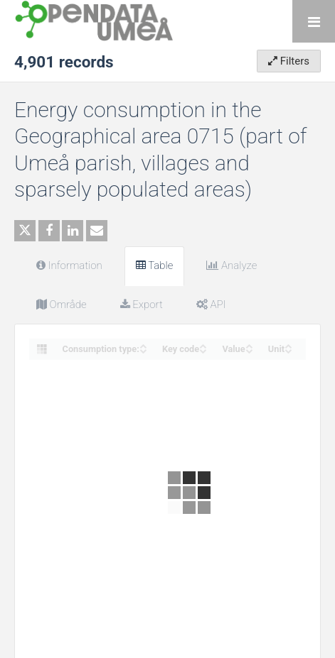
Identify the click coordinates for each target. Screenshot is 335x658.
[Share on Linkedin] (72, 230)
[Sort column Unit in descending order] (288, 349)
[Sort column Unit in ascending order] (288, 344)
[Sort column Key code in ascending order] (202, 344)
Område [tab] (61, 304)
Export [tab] (141, 304)
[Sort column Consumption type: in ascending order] (143, 344)
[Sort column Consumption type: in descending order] (143, 349)
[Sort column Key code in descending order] (202, 349)
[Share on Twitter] (25, 230)
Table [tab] (155, 265)
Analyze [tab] (231, 265)
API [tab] (211, 304)
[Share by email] (96, 230)
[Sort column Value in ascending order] (248, 344)
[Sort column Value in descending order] (248, 349)
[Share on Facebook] (49, 230)
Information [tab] (69, 265)
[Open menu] (313, 21)
